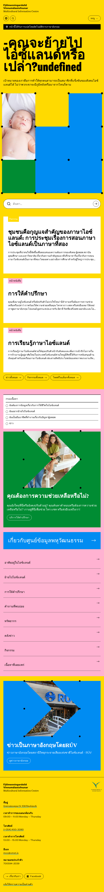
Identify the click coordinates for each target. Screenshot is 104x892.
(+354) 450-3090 (13, 829)
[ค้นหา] (13, 18)
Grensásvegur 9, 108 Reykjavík (20, 806)
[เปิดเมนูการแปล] (6, 18)
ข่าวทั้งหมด (13, 377)
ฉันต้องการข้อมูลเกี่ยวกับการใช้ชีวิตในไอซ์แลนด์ (34, 405)
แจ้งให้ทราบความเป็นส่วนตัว (18, 884)
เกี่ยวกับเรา (13, 876)
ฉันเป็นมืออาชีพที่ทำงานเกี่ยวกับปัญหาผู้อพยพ (32, 417)
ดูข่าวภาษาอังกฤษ (18, 760)
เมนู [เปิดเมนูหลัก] (94, 18)
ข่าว (11, 423)
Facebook (34, 876)
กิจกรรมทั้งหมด (37, 377)
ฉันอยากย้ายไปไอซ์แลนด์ (22, 411)
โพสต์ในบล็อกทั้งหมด (65, 377)
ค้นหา (97, 204)
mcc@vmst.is (10, 853)
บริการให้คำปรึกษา (19, 517)
